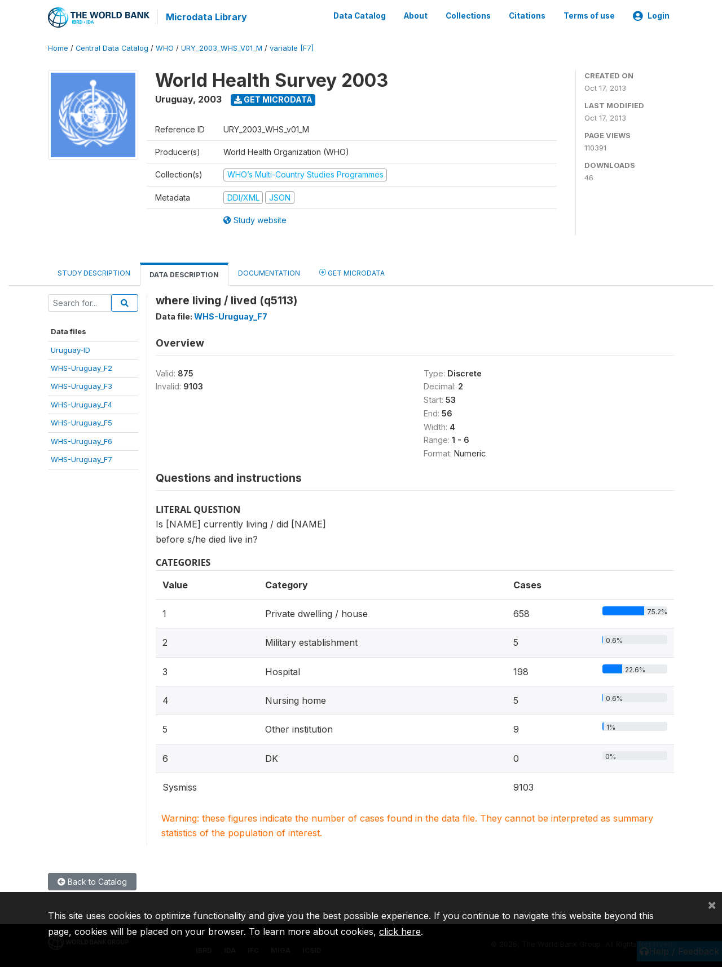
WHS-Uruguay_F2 (81, 367)
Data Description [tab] (184, 274)
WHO (165, 47)
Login (651, 15)
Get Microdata (273, 99)
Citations (527, 15)
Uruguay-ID (70, 348)
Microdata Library (205, 17)
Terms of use (589, 15)
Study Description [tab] (94, 272)
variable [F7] (292, 47)
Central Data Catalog (112, 47)
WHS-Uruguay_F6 (81, 440)
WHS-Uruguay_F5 (81, 422)
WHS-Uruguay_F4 (81, 404)
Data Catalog (359, 15)
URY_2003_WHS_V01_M (221, 47)
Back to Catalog (92, 881)
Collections (468, 15)
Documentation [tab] (269, 272)
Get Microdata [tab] (352, 272)
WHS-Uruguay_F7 (81, 458)
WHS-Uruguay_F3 (81, 385)
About (416, 15)
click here (400, 931)
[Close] (711, 904)
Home (58, 47)
